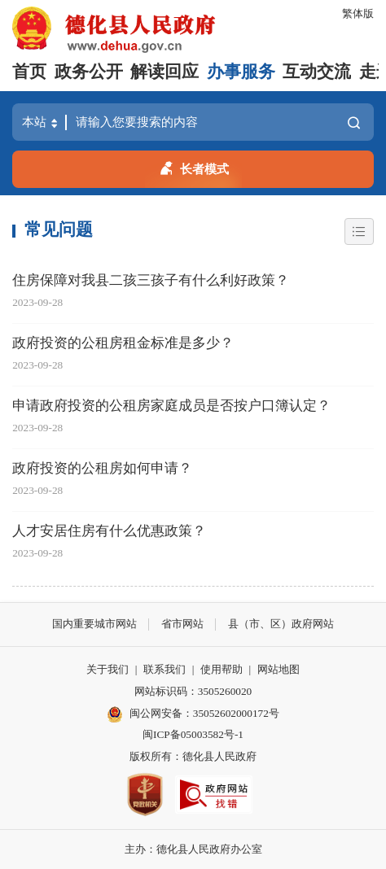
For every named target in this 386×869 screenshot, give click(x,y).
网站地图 (278, 669)
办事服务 (241, 71)
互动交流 (317, 71)
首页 (29, 71)
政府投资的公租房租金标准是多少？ (123, 343)
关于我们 (107, 669)
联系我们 (164, 669)
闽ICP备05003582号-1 (193, 734)
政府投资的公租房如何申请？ (102, 468)
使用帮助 (221, 669)
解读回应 (164, 71)
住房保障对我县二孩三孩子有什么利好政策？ (150, 280)
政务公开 (89, 71)
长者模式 (193, 166)
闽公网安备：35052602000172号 (193, 714)
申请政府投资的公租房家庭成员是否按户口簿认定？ (171, 405)
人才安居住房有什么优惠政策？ (109, 531)
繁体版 (358, 13)
